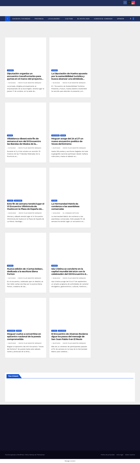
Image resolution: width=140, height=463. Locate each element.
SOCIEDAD (54, 70)
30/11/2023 (12, 278)
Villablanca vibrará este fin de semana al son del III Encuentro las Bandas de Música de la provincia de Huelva (24, 142)
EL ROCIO (54, 200)
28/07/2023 (12, 343)
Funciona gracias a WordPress (14, 454)
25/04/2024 (12, 213)
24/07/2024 (57, 148)
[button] (130, 19)
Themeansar (41, 454)
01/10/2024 (12, 148)
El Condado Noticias (70, 213)
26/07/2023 (57, 343)
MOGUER (63, 135)
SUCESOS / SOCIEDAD (21, 19)
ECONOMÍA (10, 70)
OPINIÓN (120, 19)
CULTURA (69, 19)
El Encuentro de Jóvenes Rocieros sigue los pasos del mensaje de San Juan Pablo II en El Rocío (69, 337)
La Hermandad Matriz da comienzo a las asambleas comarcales (65, 206)
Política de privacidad (107, 454)
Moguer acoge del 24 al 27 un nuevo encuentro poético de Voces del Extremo (67, 141)
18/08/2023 (57, 278)
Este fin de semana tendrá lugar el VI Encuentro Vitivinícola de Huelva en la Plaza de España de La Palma (25, 207)
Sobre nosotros (130, 454)
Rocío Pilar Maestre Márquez (29, 83)
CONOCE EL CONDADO (103, 19)
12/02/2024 (57, 213)
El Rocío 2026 (83, 19)
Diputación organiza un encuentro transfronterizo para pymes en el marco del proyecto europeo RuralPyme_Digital (24, 77)
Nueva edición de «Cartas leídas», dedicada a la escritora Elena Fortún (25, 271)
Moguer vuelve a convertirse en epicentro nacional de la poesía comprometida (24, 337)
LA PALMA (10, 200)
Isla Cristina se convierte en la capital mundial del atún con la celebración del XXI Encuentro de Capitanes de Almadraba (69, 272)
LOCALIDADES (54, 19)
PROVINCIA (39, 19)
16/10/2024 (12, 83)
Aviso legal (119, 454)
